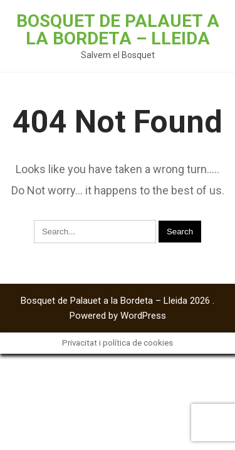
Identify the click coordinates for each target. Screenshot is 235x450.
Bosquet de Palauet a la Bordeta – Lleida (117, 30)
